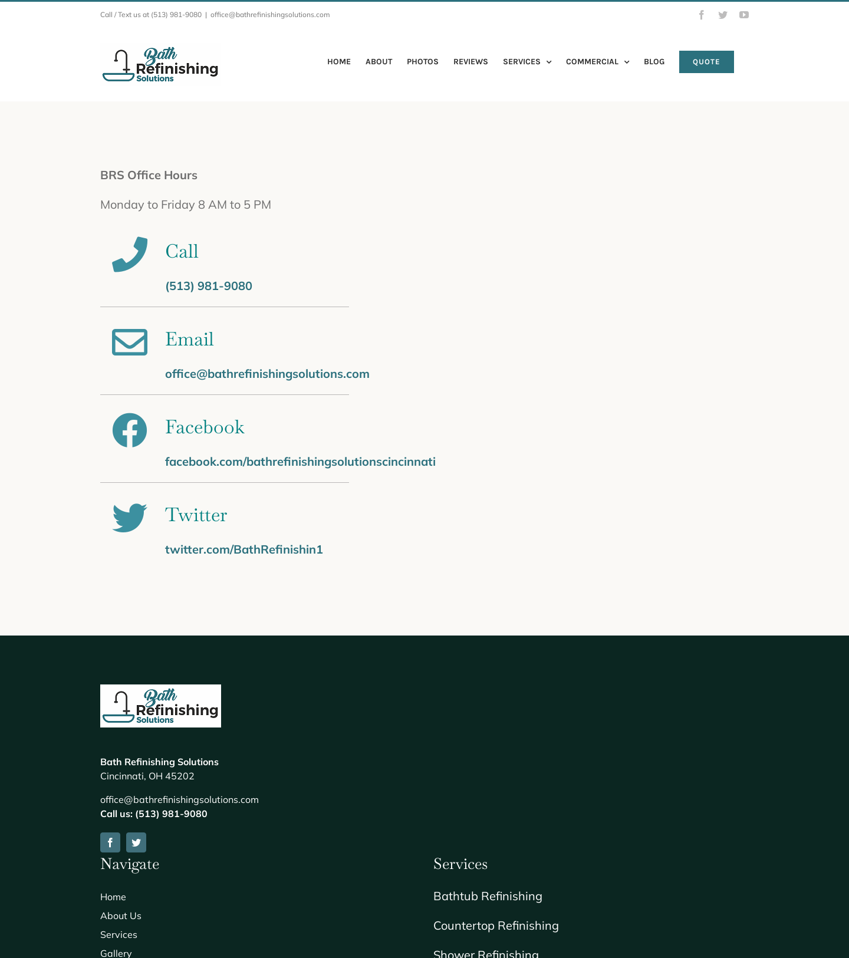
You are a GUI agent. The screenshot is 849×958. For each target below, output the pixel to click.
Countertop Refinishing (496, 925)
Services (118, 934)
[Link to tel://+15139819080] (132, 254)
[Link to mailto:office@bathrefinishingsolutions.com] (132, 342)
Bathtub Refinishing (487, 895)
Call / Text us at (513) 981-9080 (151, 14)
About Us (121, 915)
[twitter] (136, 842)
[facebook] (110, 842)
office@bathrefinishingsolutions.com (270, 14)
